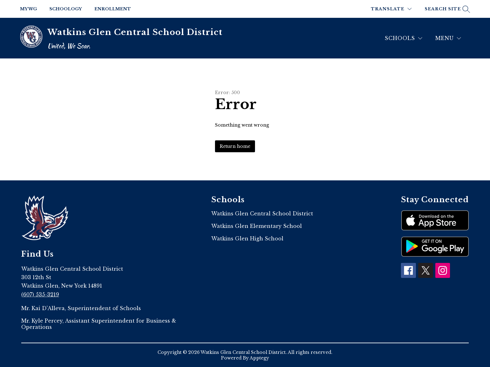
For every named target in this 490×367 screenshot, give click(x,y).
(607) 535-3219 (40, 294)
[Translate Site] (391, 9)
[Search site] (446, 9)
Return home (235, 146)
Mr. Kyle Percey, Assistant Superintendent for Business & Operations (98, 324)
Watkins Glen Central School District (262, 213)
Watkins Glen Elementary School (256, 226)
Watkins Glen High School (247, 238)
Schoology (65, 9)
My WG (28, 9)
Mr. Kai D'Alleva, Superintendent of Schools (81, 308)
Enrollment (112, 9)
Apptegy (259, 358)
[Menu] (448, 38)
